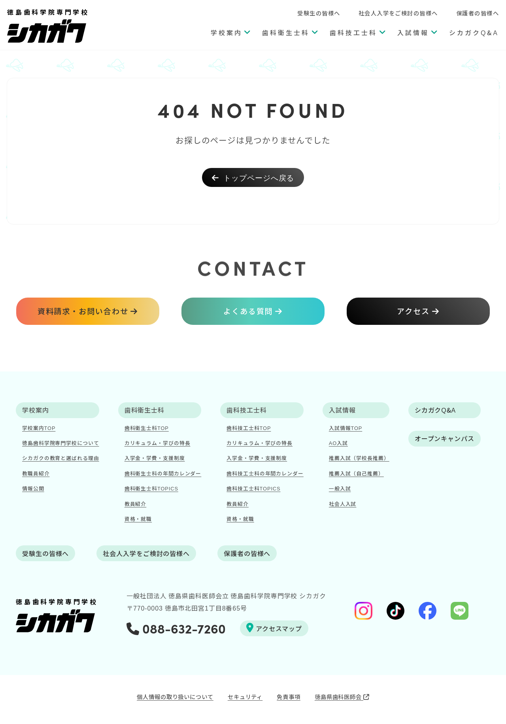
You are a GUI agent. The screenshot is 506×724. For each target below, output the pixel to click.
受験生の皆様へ (318, 13)
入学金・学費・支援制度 (155, 458)
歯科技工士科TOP (249, 428)
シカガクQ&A (474, 32)
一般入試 (340, 488)
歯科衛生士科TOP (147, 428)
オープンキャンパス (444, 438)
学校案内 (226, 32)
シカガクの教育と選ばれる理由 (60, 458)
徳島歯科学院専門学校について (60, 443)
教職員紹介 (36, 473)
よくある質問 (248, 311)
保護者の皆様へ (477, 13)
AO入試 (338, 443)
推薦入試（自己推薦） (356, 473)
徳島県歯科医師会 (342, 696)
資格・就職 (138, 518)
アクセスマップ (274, 628)
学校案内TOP (38, 428)
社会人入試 (343, 503)
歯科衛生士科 (286, 32)
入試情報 (413, 32)
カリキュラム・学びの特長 (158, 443)
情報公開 (33, 488)
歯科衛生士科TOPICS (151, 488)
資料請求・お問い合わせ (83, 311)
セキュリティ (245, 696)
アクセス (413, 311)
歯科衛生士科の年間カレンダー (163, 473)
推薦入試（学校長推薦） (359, 458)
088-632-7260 (176, 628)
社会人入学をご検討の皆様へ (398, 13)
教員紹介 (136, 503)
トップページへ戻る (253, 177)
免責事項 (288, 696)
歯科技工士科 (353, 32)
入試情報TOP (345, 428)
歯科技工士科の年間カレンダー (265, 473)
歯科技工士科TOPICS (253, 488)
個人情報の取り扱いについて (175, 696)
